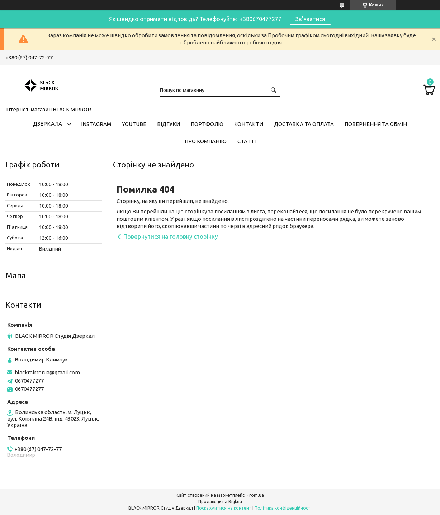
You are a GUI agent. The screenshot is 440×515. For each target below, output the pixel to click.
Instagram (96, 124)
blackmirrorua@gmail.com (47, 372)
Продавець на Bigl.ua (220, 501)
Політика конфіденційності (283, 508)
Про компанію (206, 141)
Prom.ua (255, 495)
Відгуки (168, 124)
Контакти (248, 124)
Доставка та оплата (304, 124)
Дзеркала (47, 124)
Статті (246, 141)
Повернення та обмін (376, 124)
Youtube (134, 124)
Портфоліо (207, 124)
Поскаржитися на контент (223, 508)
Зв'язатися (310, 19)
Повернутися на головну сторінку (170, 236)
